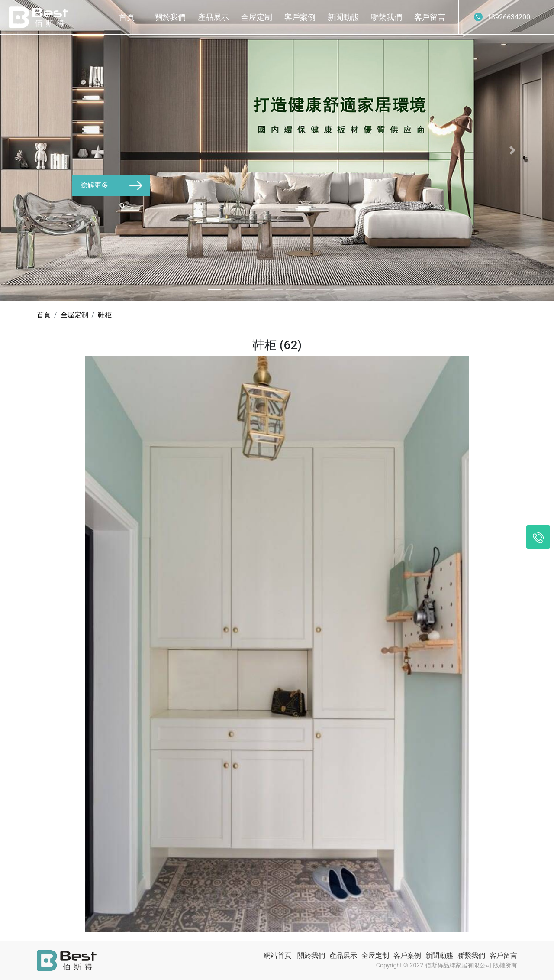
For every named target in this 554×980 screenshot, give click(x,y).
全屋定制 (256, 17)
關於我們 (170, 17)
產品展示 (213, 17)
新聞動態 (343, 17)
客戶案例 (300, 17)
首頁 (127, 17)
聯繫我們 (386, 17)
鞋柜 (105, 315)
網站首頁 (277, 955)
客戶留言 (429, 17)
